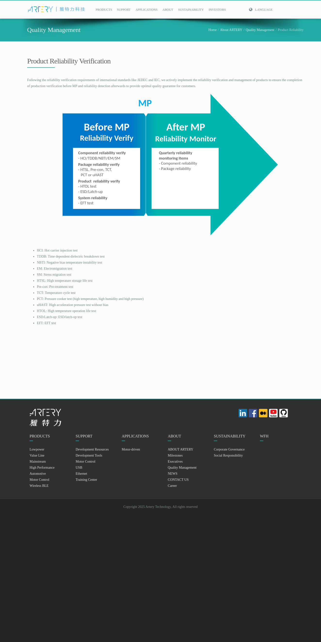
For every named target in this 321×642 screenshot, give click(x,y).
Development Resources (92, 449)
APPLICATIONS (147, 9)
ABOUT (167, 9)
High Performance (42, 467)
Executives (175, 461)
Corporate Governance (229, 449)
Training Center (86, 480)
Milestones (175, 455)
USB (79, 467)
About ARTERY (231, 30)
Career (172, 486)
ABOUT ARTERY (180, 449)
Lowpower (37, 449)
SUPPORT (123, 9)
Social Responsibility (228, 455)
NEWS (172, 473)
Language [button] (261, 10)
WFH (264, 436)
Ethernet (81, 473)
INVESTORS (217, 9)
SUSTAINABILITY (191, 9)
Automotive (38, 473)
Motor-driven (131, 449)
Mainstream (38, 461)
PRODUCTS (104, 9)
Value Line (37, 455)
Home (212, 30)
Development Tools (89, 455)
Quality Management (260, 30)
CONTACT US (178, 480)
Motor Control (39, 480)
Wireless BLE (39, 486)
